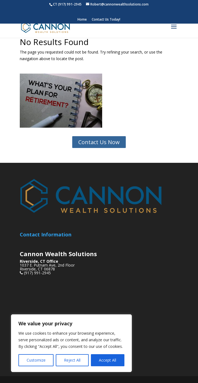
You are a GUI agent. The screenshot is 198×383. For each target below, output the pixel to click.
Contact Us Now (99, 142)
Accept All (107, 360)
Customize (36, 360)
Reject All (72, 360)
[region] (71, 343)
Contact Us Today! (106, 20)
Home (82, 20)
